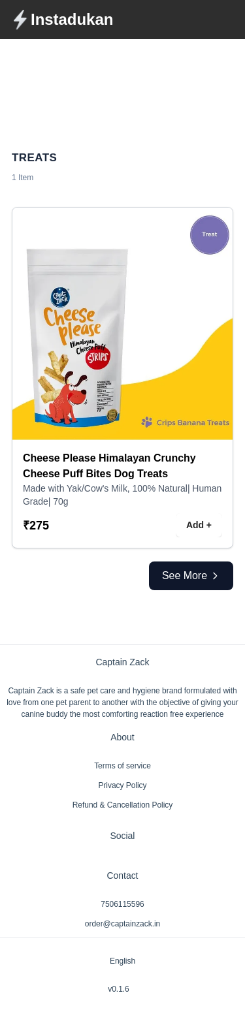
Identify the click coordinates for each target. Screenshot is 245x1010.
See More (191, 575)
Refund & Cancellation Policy (123, 805)
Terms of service (122, 765)
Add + (199, 525)
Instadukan (72, 19)
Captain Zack (123, 662)
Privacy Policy (122, 785)
